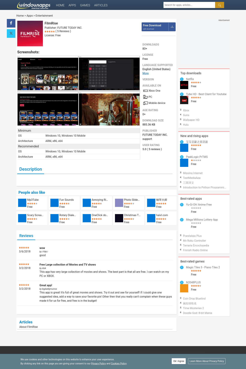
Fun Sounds (66, 199)
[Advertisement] (204, 43)
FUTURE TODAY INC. (69, 27)
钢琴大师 (161, 199)
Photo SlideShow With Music (132, 199)
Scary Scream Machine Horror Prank (35, 215)
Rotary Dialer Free (67, 215)
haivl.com (162, 215)
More (145, 73)
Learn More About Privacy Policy (207, 361)
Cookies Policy (118, 363)
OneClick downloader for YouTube (100, 215)
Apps (72, 5)
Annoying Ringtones (100, 199)
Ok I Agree (178, 361)
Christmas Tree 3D (132, 215)
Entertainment (44, 15)
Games (85, 5)
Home (60, 5)
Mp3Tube (33, 199)
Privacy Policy (98, 363)
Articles (100, 5)
